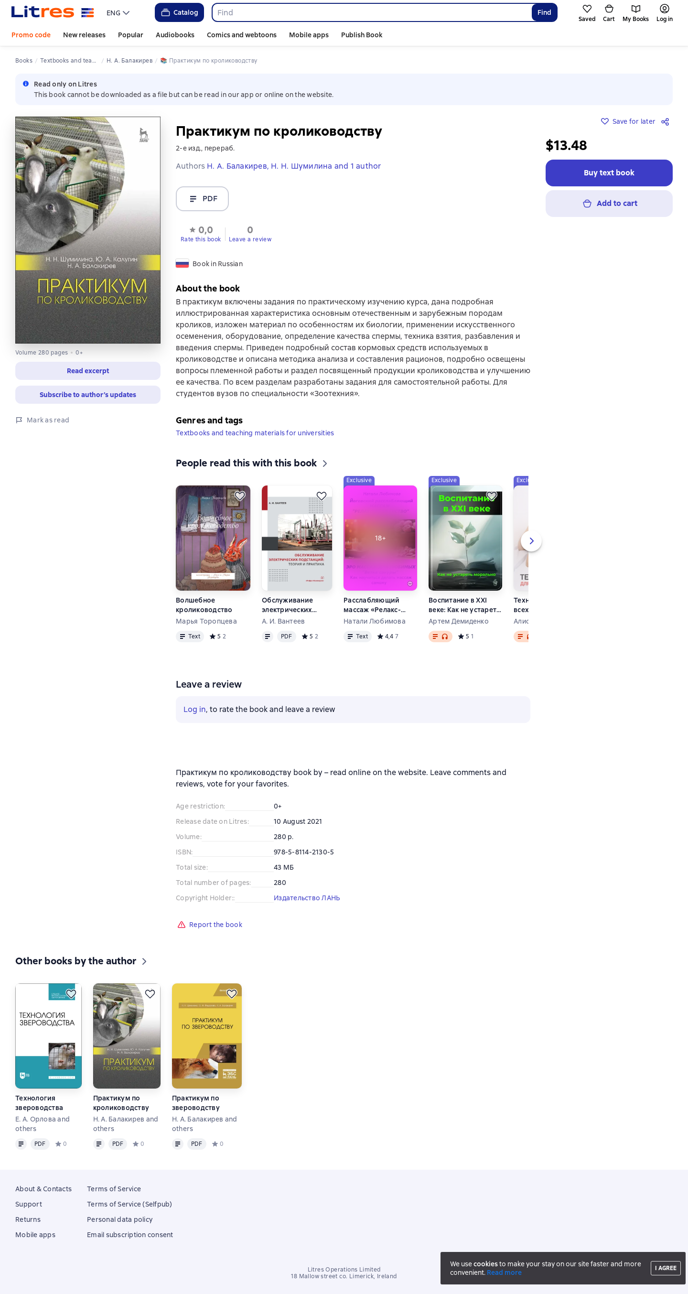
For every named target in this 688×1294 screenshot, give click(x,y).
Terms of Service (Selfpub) (129, 1204)
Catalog (179, 12)
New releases (84, 35)
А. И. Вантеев (283, 621)
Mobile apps (309, 35)
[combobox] (371, 12)
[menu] (119, 12)
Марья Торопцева (206, 621)
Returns (28, 1219)
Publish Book (361, 35)
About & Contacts (43, 1189)
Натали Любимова (375, 621)
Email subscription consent (130, 1234)
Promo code (31, 35)
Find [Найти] (544, 12)
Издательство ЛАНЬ (307, 898)
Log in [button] (194, 709)
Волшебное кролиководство (204, 605)
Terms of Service (114, 1189)
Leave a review (250, 239)
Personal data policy (119, 1219)
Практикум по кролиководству (121, 1103)
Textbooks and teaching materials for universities (255, 433)
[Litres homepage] (52, 12)
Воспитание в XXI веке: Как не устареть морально (464, 605)
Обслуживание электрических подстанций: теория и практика (296, 605)
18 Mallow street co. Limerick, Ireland (344, 1276)
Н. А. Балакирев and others (126, 1124)
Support (28, 1204)
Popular (130, 35)
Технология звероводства (39, 1103)
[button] (201, 233)
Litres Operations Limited (344, 1269)
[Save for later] (240, 496)
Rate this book (201, 239)
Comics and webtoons (242, 35)
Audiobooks (175, 35)
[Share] (667, 121)
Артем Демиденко (459, 621)
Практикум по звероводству (196, 1103)
